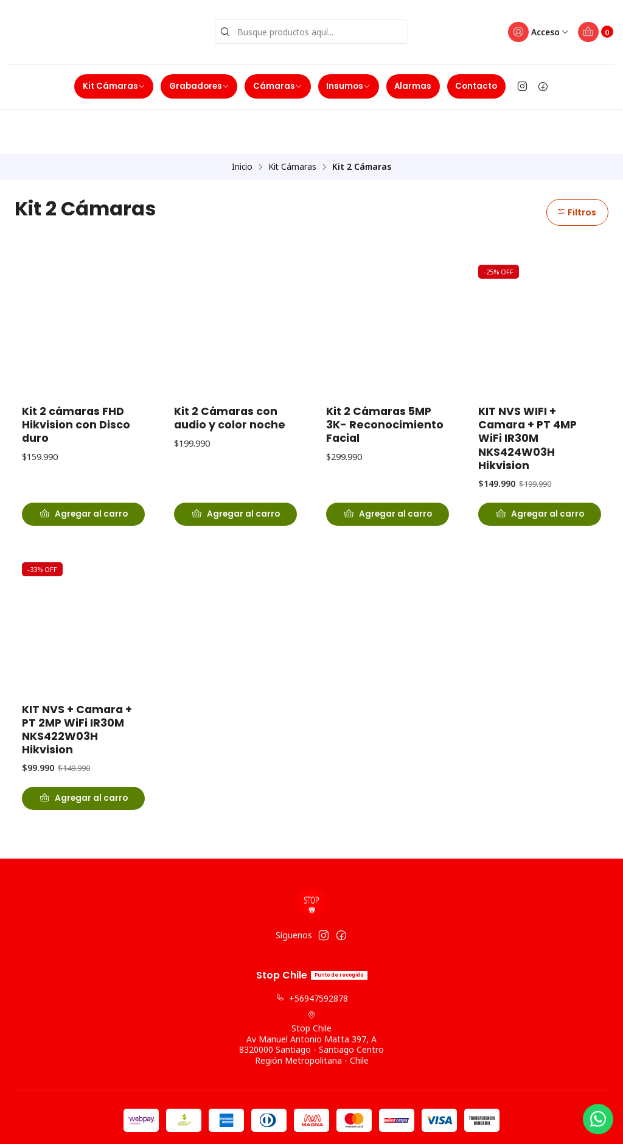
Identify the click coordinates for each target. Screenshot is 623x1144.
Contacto (476, 82)
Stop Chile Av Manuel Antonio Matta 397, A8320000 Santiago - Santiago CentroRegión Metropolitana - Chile (311, 994)
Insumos (348, 82)
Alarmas (412, 82)
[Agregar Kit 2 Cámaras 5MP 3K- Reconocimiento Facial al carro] (387, 468)
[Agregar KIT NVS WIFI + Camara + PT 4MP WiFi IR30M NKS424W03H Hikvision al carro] (539, 468)
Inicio (242, 118)
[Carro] (594, 30)
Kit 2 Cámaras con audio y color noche (229, 371)
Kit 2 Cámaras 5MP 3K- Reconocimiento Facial (385, 377)
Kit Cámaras (114, 82)
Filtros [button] (576, 164)
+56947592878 (312, 955)
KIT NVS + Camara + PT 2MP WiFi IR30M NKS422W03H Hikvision (77, 693)
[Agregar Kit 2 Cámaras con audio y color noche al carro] (235, 468)
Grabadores (199, 82)
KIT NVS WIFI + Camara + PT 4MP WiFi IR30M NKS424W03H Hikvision (527, 391)
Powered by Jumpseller (372, 1123)
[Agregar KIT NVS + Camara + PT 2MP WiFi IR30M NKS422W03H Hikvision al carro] (83, 764)
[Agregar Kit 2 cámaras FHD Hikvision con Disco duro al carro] (83, 468)
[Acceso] (534, 30)
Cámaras (277, 82)
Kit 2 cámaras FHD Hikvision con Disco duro (76, 377)
